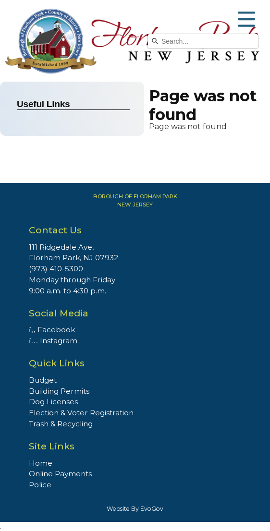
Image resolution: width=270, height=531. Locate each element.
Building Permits (59, 391)
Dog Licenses (53, 401)
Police (40, 484)
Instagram (53, 340)
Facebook (52, 329)
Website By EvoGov (135, 508)
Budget (43, 380)
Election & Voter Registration (81, 412)
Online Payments (60, 473)
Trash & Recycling (61, 423)
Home (40, 463)
